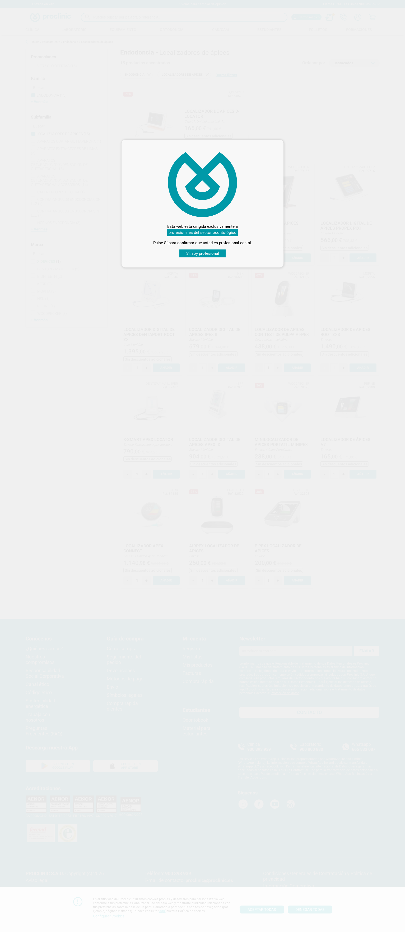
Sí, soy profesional (202, 253)
